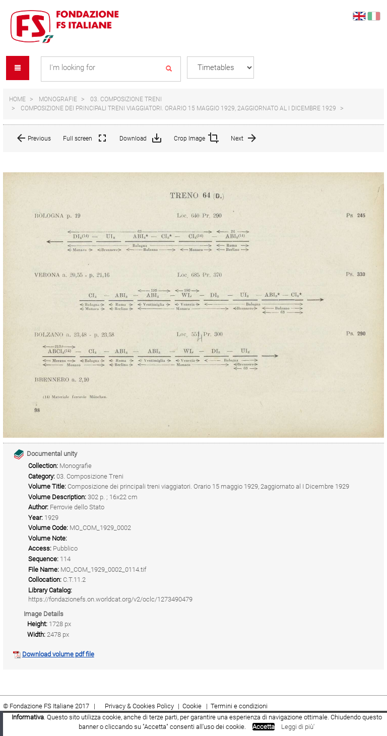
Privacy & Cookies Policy (139, 706)
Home (17, 99)
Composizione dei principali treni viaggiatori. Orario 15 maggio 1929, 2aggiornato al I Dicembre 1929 (178, 108)
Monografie (58, 99)
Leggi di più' (297, 726)
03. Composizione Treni (126, 99)
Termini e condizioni (239, 706)
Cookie (192, 706)
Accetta (263, 726)
